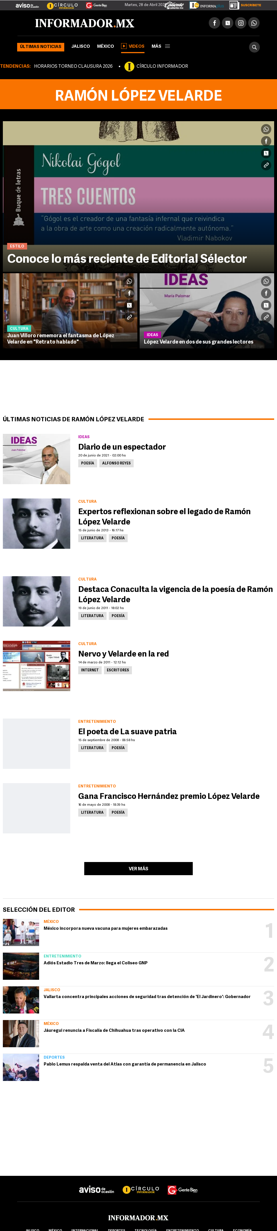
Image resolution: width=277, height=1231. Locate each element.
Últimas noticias (40, 47)
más (161, 47)
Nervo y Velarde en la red (123, 655)
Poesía (87, 463)
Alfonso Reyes (116, 463)
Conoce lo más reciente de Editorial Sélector (127, 260)
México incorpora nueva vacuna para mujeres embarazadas (106, 929)
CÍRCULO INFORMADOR (162, 66)
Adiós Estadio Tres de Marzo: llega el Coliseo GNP (96, 963)
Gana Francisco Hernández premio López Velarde (169, 797)
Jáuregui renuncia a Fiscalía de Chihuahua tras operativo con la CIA (114, 1031)
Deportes (54, 1058)
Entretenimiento (62, 956)
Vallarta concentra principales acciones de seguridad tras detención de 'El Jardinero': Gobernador (147, 997)
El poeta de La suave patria (127, 732)
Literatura (92, 538)
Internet (90, 670)
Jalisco (80, 47)
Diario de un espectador (122, 448)
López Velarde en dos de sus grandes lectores (198, 342)
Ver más (138, 869)
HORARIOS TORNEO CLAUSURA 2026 (73, 66)
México (105, 47)
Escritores (118, 670)
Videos (132, 46)
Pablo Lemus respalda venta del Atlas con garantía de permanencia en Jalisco (125, 1064)
